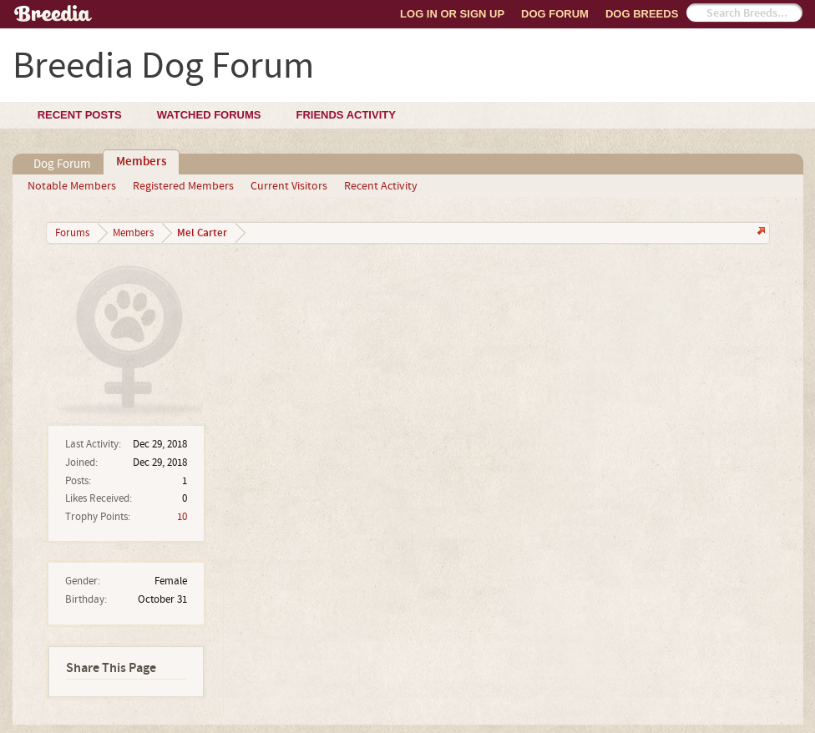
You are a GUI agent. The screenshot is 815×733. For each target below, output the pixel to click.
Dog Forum (555, 14)
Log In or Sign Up (452, 14)
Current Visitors (289, 186)
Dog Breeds (641, 14)
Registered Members (183, 186)
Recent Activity (381, 186)
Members (141, 162)
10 (182, 516)
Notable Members (72, 186)
